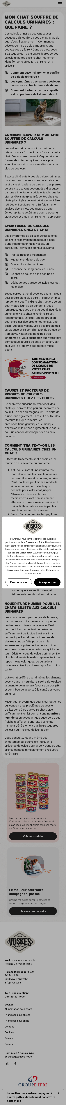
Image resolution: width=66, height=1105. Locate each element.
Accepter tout (47, 582)
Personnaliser (18, 582)
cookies (57, 542)
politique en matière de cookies (21, 559)
